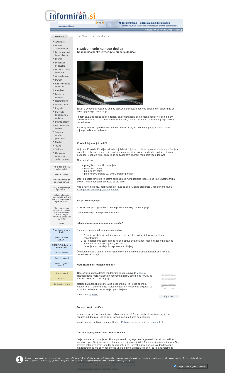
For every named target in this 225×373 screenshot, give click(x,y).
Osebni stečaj (61, 104)
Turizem (59, 149)
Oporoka (93, 294)
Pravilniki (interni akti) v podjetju (61, 115)
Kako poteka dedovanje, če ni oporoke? (98, 189)
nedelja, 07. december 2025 (158, 30)
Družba (58, 59)
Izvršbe (58, 80)
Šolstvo (58, 142)
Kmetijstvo (60, 90)
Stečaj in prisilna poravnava (60, 135)
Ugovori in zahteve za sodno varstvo (61, 156)
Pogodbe (59, 108)
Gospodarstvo (61, 76)
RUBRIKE (59, 36)
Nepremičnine (61, 101)
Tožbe (58, 146)
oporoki (143, 273)
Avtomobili (60, 42)
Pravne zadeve (62, 122)
